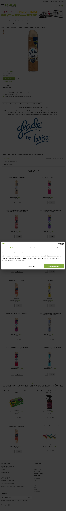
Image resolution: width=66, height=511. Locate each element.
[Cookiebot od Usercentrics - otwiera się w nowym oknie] (57, 244)
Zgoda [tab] (11, 247)
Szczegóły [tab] (33, 247)
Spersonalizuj (32, 266)
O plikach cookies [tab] (54, 247)
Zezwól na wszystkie (53, 266)
